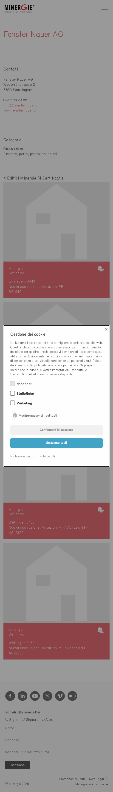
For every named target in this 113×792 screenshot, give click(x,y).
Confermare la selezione (56, 430)
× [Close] (106, 329)
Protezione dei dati (23, 456)
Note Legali (47, 456)
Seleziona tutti (56, 443)
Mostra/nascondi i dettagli (38, 414)
